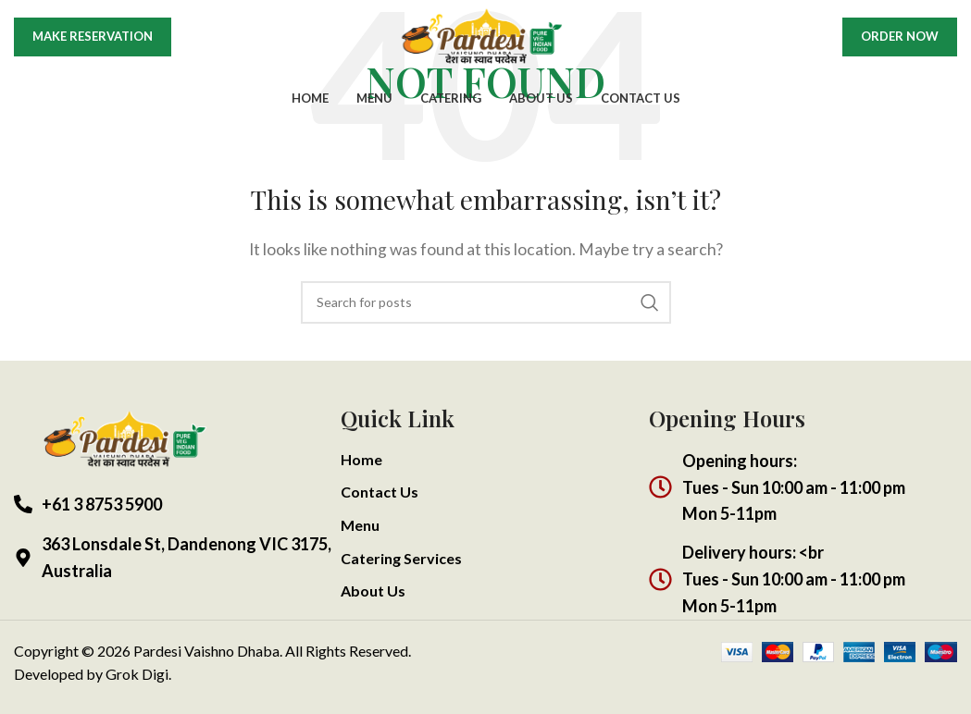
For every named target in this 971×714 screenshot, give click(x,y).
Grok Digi (137, 674)
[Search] (486, 302)
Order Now (900, 48)
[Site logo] (486, 46)
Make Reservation (92, 48)
